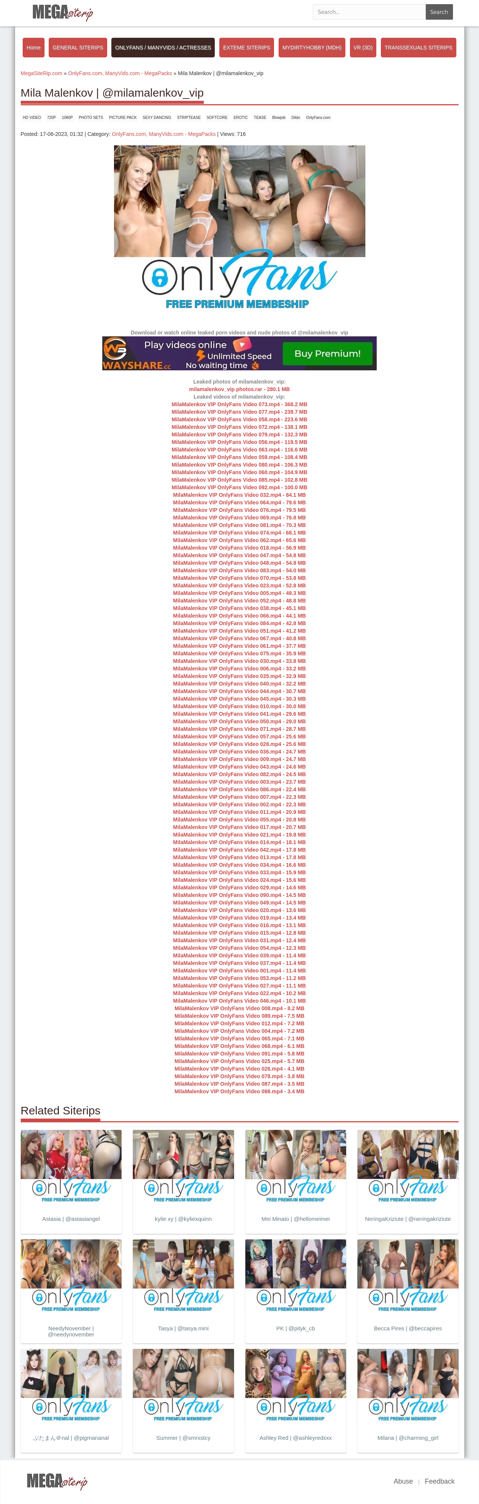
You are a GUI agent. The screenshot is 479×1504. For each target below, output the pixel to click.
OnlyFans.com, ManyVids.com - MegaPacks (164, 134)
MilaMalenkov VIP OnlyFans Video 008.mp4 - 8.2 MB (239, 1008)
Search (439, 12)
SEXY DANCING (157, 118)
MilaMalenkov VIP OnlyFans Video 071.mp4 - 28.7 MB (239, 729)
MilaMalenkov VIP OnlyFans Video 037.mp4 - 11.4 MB (239, 963)
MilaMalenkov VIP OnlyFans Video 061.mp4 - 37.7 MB (239, 646)
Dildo (295, 118)
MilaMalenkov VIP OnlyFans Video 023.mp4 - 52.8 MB (239, 585)
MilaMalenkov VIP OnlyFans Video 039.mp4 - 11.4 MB (239, 955)
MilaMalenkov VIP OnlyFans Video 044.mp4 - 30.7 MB (239, 691)
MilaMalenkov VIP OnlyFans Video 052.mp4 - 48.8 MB (239, 601)
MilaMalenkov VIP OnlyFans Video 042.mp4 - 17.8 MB (239, 850)
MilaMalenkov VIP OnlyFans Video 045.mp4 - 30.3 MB (239, 699)
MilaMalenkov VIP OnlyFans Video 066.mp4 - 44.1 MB (239, 616)
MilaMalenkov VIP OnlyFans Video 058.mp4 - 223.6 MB (240, 419)
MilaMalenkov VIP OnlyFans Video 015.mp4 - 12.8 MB (239, 933)
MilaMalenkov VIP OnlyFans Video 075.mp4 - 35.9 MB (239, 653)
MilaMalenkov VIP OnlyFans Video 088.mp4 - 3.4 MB (239, 1091)
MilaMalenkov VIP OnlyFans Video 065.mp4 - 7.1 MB (239, 1039)
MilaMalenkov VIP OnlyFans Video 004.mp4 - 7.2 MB (239, 1031)
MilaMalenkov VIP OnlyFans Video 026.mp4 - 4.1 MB (239, 1069)
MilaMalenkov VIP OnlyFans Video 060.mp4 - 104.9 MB (240, 472)
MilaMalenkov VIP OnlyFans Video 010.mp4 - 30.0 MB (239, 706)
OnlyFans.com (318, 118)
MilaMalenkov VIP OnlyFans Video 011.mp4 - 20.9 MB (239, 812)
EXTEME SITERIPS (246, 48)
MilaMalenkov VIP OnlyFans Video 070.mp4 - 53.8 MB (239, 578)
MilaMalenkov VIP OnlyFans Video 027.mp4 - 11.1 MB (239, 986)
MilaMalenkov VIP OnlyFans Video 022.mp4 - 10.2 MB (239, 993)
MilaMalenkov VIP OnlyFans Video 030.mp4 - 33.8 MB (239, 661)
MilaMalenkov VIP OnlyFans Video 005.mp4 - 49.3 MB (239, 593)
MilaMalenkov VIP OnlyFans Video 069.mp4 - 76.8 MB (239, 518)
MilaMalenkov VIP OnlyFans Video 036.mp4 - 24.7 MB (239, 752)
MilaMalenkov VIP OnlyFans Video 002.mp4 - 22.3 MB (239, 804)
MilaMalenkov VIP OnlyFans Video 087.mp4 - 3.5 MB (239, 1084)
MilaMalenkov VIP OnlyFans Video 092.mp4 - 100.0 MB (240, 487)
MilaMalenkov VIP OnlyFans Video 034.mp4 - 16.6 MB (239, 865)
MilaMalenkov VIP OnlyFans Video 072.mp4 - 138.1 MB (240, 427)
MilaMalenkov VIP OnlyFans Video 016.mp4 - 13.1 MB (239, 925)
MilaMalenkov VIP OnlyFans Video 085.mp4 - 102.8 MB (240, 480)
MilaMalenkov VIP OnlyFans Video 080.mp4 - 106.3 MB (240, 465)
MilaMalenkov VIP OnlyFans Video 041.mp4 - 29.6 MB (239, 714)
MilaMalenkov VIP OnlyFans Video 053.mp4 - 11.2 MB (239, 978)
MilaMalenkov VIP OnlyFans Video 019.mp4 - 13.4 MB (239, 918)
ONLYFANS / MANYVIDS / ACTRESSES (163, 48)
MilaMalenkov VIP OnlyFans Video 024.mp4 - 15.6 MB (239, 880)
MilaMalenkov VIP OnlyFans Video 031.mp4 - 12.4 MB (239, 940)
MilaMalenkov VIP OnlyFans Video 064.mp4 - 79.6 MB (239, 502)
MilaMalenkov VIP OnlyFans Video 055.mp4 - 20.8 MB (239, 820)
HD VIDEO (32, 118)
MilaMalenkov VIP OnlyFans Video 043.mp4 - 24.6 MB (239, 767)
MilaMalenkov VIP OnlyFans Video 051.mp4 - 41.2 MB (239, 631)
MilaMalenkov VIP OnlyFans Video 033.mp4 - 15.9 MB (239, 872)
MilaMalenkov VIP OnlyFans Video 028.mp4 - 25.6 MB (239, 744)
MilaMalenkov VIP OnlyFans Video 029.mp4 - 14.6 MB (239, 888)
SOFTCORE (217, 118)
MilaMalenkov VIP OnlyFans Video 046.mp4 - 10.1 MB (239, 1001)
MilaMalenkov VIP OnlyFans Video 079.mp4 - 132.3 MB (240, 434)
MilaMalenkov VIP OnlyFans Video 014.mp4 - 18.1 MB (239, 842)
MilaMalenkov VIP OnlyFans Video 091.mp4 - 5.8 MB (239, 1054)
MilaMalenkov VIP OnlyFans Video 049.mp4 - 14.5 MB (239, 903)
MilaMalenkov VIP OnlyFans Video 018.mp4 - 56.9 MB (239, 548)
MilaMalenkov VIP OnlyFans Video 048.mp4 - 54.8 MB (239, 563)
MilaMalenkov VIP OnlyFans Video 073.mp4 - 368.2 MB (240, 404)
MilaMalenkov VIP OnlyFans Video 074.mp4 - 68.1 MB (239, 533)
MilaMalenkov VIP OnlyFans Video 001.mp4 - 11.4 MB (239, 971)
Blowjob (278, 118)
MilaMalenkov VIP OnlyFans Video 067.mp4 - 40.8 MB (239, 638)
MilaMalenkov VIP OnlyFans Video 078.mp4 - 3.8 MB (239, 1076)
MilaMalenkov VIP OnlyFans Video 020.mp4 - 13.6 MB (239, 910)
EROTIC (241, 118)
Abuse (403, 1481)
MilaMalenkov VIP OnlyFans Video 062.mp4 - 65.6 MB (239, 540)
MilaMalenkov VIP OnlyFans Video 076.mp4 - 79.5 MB (239, 510)
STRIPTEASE (188, 118)
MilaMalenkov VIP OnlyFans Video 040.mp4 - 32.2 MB (239, 684)
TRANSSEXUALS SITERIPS (419, 48)
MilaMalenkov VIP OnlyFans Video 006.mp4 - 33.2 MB (239, 669)
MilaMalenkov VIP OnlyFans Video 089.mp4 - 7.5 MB (239, 1016)
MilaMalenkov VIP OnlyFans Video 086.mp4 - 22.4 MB (239, 789)
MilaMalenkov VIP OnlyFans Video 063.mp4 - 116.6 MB (240, 450)
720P (51, 118)
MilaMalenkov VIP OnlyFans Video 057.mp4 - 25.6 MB (239, 737)
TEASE (260, 118)
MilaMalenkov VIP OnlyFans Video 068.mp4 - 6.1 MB (239, 1046)
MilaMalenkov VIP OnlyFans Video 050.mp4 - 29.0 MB (239, 721)
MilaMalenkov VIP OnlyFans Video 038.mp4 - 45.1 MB (239, 608)
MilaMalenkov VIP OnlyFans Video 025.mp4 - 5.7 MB (239, 1061)
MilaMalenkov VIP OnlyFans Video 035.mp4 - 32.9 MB (239, 676)
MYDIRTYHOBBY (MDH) (312, 48)
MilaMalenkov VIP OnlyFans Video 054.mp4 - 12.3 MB (239, 948)
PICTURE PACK (123, 118)
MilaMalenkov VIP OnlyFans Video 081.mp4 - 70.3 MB (239, 525)
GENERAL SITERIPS (77, 48)
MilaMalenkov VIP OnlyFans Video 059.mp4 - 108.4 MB (240, 457)
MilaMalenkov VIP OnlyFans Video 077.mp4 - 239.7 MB (240, 412)
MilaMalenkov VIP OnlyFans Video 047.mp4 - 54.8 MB (239, 555)
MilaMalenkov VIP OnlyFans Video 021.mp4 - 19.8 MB (239, 835)
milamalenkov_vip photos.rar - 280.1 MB (239, 389)
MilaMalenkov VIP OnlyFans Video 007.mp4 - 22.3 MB (239, 797)
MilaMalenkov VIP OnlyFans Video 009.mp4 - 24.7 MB (239, 759)
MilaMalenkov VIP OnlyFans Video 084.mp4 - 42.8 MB (239, 623)
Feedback (439, 1481)
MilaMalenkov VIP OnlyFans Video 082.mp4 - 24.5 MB (239, 774)
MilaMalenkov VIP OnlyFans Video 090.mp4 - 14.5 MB (239, 895)
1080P (67, 118)
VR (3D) (363, 48)
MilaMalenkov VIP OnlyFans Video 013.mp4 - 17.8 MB (239, 857)
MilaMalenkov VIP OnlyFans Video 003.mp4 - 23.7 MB (239, 782)
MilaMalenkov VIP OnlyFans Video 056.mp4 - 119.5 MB (240, 442)
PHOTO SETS (91, 118)
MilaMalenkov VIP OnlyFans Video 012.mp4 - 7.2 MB (239, 1023)
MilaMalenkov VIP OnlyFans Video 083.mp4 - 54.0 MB (239, 570)
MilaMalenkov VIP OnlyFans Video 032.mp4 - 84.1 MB (239, 495)
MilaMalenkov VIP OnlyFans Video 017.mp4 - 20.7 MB (239, 827)
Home (33, 48)
